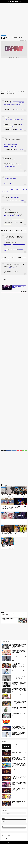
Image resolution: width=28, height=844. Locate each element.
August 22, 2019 (19, 109)
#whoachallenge (14, 104)
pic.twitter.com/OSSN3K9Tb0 (18, 219)
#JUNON (21, 164)
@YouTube (17, 215)
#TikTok (20, 104)
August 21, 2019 (14, 272)
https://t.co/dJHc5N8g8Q (9, 126)
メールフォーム (5, 836)
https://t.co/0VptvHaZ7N (9, 144)
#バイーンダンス (9, 102)
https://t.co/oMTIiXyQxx (9, 244)
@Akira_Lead (6, 119)
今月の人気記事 (5, 838)
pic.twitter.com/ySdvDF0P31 (10, 146)
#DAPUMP (9, 104)
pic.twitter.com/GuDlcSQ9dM (10, 178)
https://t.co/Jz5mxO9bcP (9, 164)
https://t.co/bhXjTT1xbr (8, 105)
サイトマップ (4, 834)
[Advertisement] (14, 18)
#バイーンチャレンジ (17, 101)
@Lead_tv (12, 119)
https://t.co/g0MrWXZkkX (9, 215)
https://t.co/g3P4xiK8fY (15, 197)
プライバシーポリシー (6, 835)
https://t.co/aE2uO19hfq (10, 267)
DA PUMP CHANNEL (14, 1)
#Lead (20, 119)
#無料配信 (16, 244)
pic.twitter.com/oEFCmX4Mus (10, 166)
